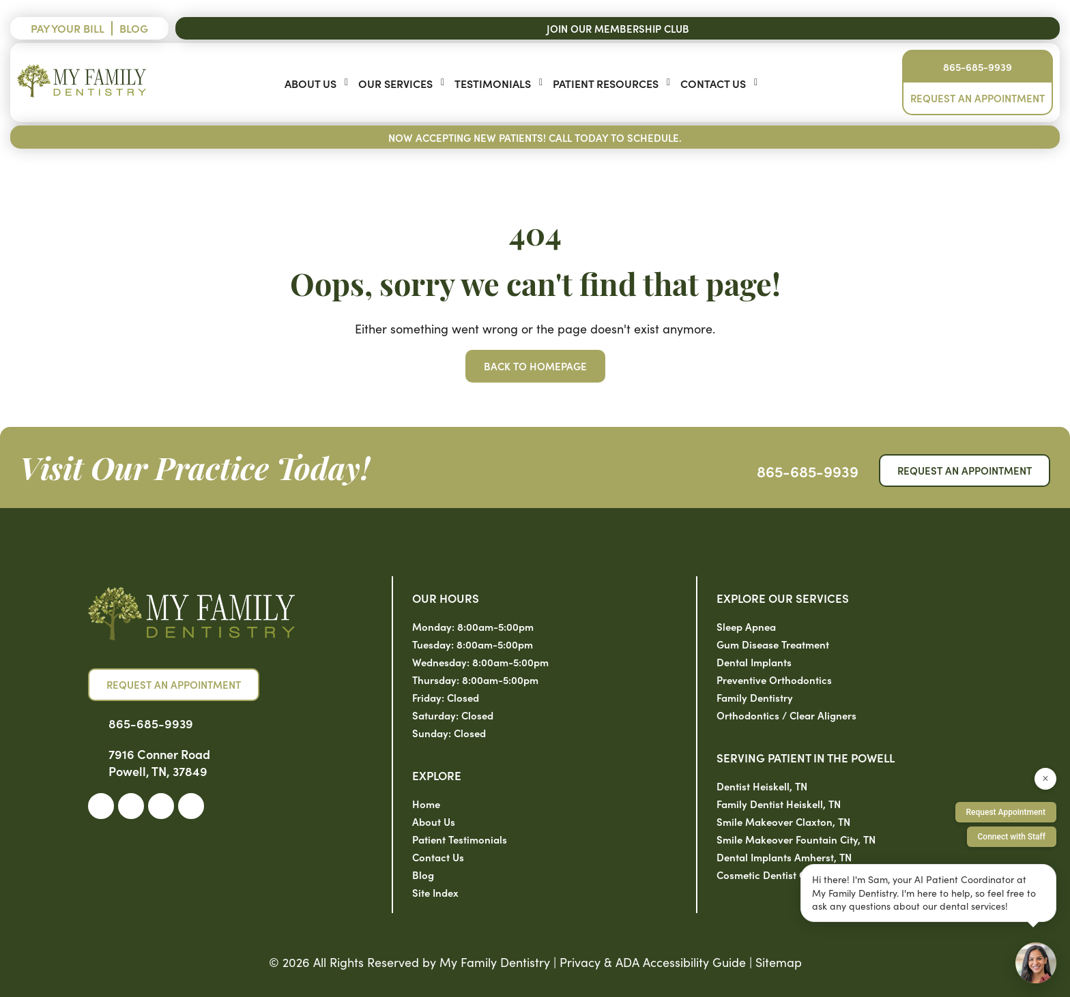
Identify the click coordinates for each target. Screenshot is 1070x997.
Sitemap (778, 961)
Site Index (435, 892)
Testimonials (492, 83)
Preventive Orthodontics (774, 679)
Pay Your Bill (67, 27)
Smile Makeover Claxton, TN (783, 821)
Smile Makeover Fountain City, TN (796, 839)
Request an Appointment (977, 98)
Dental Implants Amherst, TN (784, 857)
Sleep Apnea (746, 626)
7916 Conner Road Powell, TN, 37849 (159, 762)
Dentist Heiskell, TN (762, 786)
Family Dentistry (755, 697)
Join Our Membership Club (618, 28)
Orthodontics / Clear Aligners (786, 715)
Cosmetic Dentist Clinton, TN (784, 874)
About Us (310, 83)
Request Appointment (1005, 812)
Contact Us (713, 83)
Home (426, 804)
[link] (101, 806)
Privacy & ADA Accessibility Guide (653, 961)
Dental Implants (754, 662)
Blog (133, 27)
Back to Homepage (535, 366)
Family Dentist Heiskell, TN (779, 804)
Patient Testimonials (459, 839)
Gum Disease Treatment (773, 644)
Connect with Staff (1012, 837)
